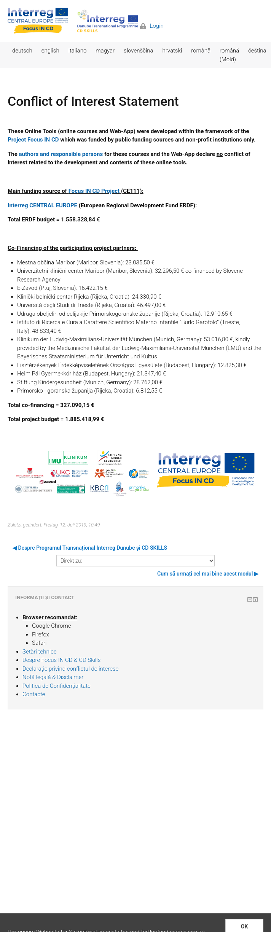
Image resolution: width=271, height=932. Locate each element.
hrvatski (172, 50)
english (50, 50)
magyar (105, 50)
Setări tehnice (39, 651)
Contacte (33, 694)
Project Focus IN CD (33, 139)
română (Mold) (229, 55)
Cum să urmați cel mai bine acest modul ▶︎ (207, 574)
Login (152, 25)
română (200, 50)
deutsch (22, 50)
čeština (257, 50)
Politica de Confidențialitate (56, 685)
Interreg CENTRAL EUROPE (42, 205)
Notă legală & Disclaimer (52, 677)
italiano (78, 50)
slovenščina (138, 50)
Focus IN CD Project (94, 191)
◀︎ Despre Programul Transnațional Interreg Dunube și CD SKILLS (90, 548)
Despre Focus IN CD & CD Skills (61, 660)
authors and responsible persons (61, 154)
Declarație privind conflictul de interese (70, 668)
